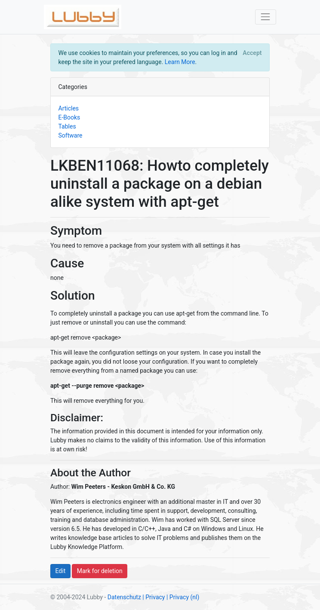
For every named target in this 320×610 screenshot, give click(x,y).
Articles (68, 108)
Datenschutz (124, 597)
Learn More (180, 61)
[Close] (252, 53)
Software (70, 135)
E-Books (69, 117)
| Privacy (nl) (182, 597)
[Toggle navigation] (265, 17)
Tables (67, 126)
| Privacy (153, 597)
